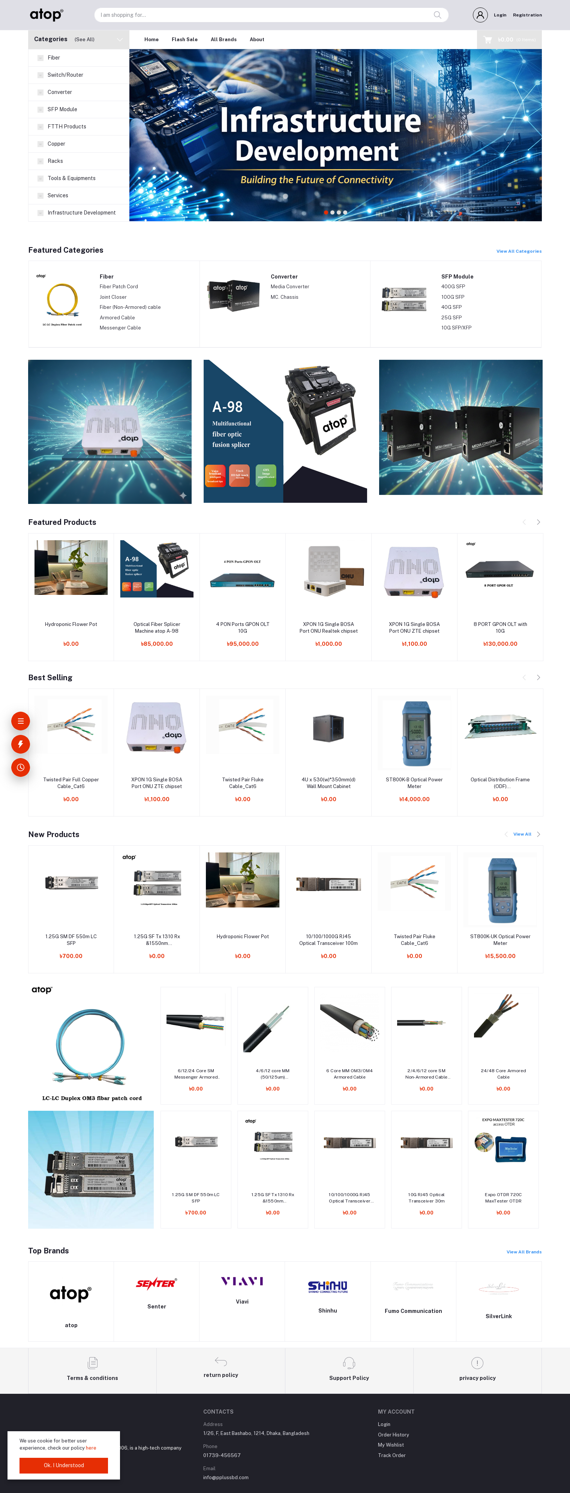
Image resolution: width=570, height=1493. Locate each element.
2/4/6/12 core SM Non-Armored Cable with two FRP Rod (426, 1074)
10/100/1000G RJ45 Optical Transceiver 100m (328, 940)
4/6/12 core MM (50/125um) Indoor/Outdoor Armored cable (273, 1074)
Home (151, 39)
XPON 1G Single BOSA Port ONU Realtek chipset (329, 627)
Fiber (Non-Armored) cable (130, 307)
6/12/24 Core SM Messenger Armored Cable (196, 1074)
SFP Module (457, 277)
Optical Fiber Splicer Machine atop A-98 (157, 627)
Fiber (107, 277)
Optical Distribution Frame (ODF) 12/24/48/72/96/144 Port (500, 783)
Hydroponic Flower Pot (71, 624)
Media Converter (290, 286)
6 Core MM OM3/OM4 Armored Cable (349, 1074)
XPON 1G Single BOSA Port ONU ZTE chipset (414, 627)
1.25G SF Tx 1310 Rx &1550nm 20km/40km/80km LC (157, 940)
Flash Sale (185, 39)
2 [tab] (332, 213)
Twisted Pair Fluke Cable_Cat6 (243, 783)
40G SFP (451, 307)
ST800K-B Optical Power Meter (414, 783)
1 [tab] (326, 213)
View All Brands (524, 1252)
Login (500, 15)
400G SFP (453, 286)
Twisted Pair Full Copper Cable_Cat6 (71, 783)
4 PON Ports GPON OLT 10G (243, 627)
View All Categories (519, 251)
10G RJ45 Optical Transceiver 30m (426, 1198)
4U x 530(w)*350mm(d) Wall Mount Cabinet (329, 783)
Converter (284, 277)
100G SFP (452, 297)
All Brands (224, 39)
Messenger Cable (120, 328)
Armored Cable (117, 317)
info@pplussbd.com (226, 1477)
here (91, 1448)
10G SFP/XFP (456, 328)
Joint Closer (113, 297)
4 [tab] (345, 213)
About (257, 39)
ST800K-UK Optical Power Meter (500, 940)
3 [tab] (338, 213)
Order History (393, 1435)
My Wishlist (391, 1445)
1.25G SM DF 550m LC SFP (71, 940)
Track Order (392, 1455)
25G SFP (451, 317)
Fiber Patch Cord (119, 286)
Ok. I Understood (64, 1465)
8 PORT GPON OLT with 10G (500, 627)
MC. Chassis (284, 297)
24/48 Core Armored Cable (503, 1074)
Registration (527, 15)
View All (522, 834)
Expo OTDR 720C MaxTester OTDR (503, 1198)
